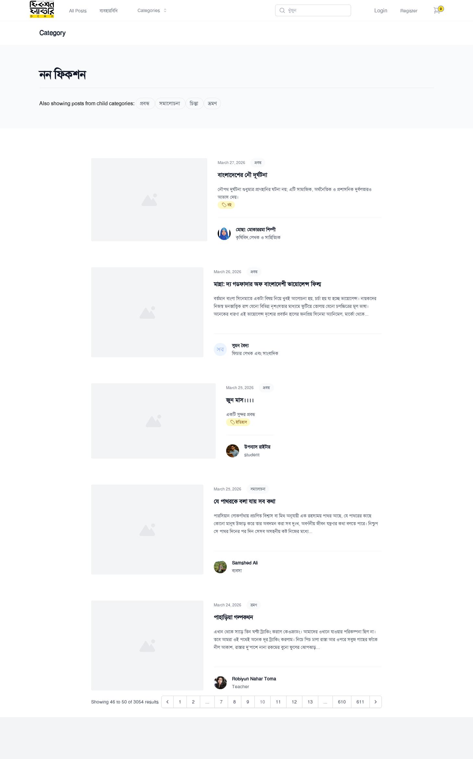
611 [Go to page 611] (360, 702)
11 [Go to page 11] (278, 702)
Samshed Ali (245, 563)
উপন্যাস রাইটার (257, 447)
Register (409, 11)
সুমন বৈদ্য (240, 345)
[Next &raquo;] (376, 702)
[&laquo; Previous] (167, 702)
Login (380, 10)
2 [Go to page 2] (193, 702)
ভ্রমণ (253, 605)
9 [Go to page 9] (248, 702)
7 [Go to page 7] (221, 702)
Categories (153, 10)
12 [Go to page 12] (294, 702)
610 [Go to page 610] (342, 702)
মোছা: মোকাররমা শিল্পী (255, 230)
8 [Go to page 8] (234, 702)
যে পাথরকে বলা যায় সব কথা (244, 501)
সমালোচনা (257, 489)
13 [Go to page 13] (310, 702)
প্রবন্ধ (257, 162)
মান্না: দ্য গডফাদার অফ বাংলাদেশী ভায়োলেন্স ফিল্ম (267, 284)
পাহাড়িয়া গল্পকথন (233, 617)
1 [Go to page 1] (180, 702)
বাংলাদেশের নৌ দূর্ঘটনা (242, 175)
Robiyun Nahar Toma (254, 679)
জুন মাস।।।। (240, 400)
